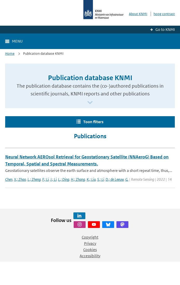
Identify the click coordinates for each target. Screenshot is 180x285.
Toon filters (93, 121)
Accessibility (90, 255)
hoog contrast (164, 14)
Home (10, 53)
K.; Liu (91, 179)
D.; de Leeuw (115, 179)
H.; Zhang (78, 179)
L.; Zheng (34, 179)
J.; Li (53, 179)
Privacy (90, 243)
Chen (8, 179)
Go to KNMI (165, 29)
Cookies (90, 249)
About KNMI (138, 14)
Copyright (90, 237)
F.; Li (45, 179)
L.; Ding (63, 179)
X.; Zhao (20, 179)
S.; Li (100, 179)
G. (126, 179)
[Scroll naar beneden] (90, 103)
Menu (17, 41)
